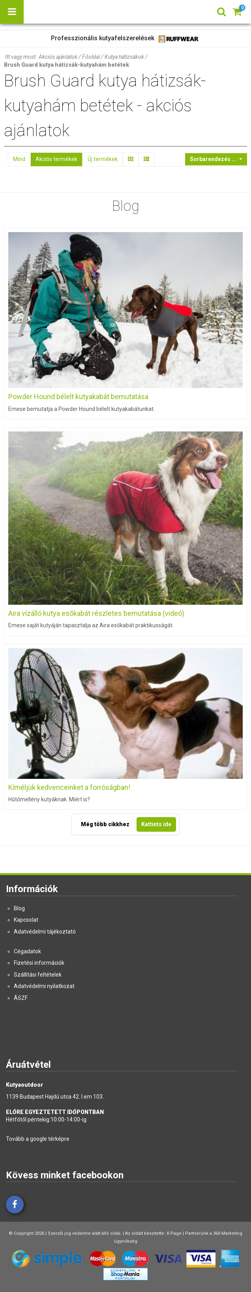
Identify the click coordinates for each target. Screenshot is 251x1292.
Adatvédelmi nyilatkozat (44, 986)
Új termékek (103, 159)
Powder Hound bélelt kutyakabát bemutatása (78, 396)
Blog (19, 908)
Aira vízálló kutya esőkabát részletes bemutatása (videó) (96, 613)
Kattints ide (156, 824)
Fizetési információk (39, 963)
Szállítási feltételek (38, 974)
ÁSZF (21, 998)
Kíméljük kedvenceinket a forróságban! (69, 787)
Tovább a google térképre (37, 1139)
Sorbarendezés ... (214, 159)
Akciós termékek (56, 159)
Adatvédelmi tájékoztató (45, 931)
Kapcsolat (26, 920)
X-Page (174, 1233)
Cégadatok (27, 951)
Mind (19, 159)
